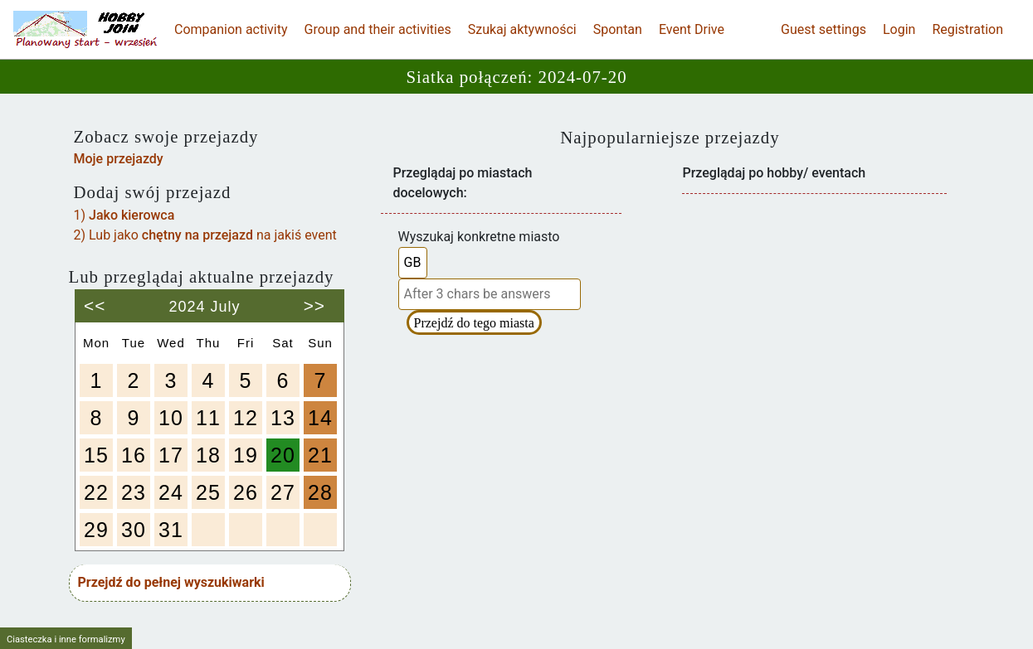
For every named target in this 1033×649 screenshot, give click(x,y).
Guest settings (823, 29)
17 (170, 455)
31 (170, 529)
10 (170, 417)
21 (320, 455)
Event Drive (691, 29)
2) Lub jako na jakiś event (205, 235)
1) (124, 215)
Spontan (617, 29)
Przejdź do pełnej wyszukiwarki (171, 582)
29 (96, 529)
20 (282, 455)
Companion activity (231, 29)
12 (245, 417)
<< (94, 299)
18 (208, 455)
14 (320, 417)
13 (282, 417)
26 (245, 492)
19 (245, 455)
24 (170, 492)
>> (314, 299)
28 (320, 492)
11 (208, 417)
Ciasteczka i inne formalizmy (66, 639)
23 (133, 492)
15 (96, 455)
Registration (967, 29)
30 (133, 529)
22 (96, 492)
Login (899, 29)
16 (133, 455)
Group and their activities (378, 29)
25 (208, 492)
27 (282, 492)
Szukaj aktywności (522, 29)
